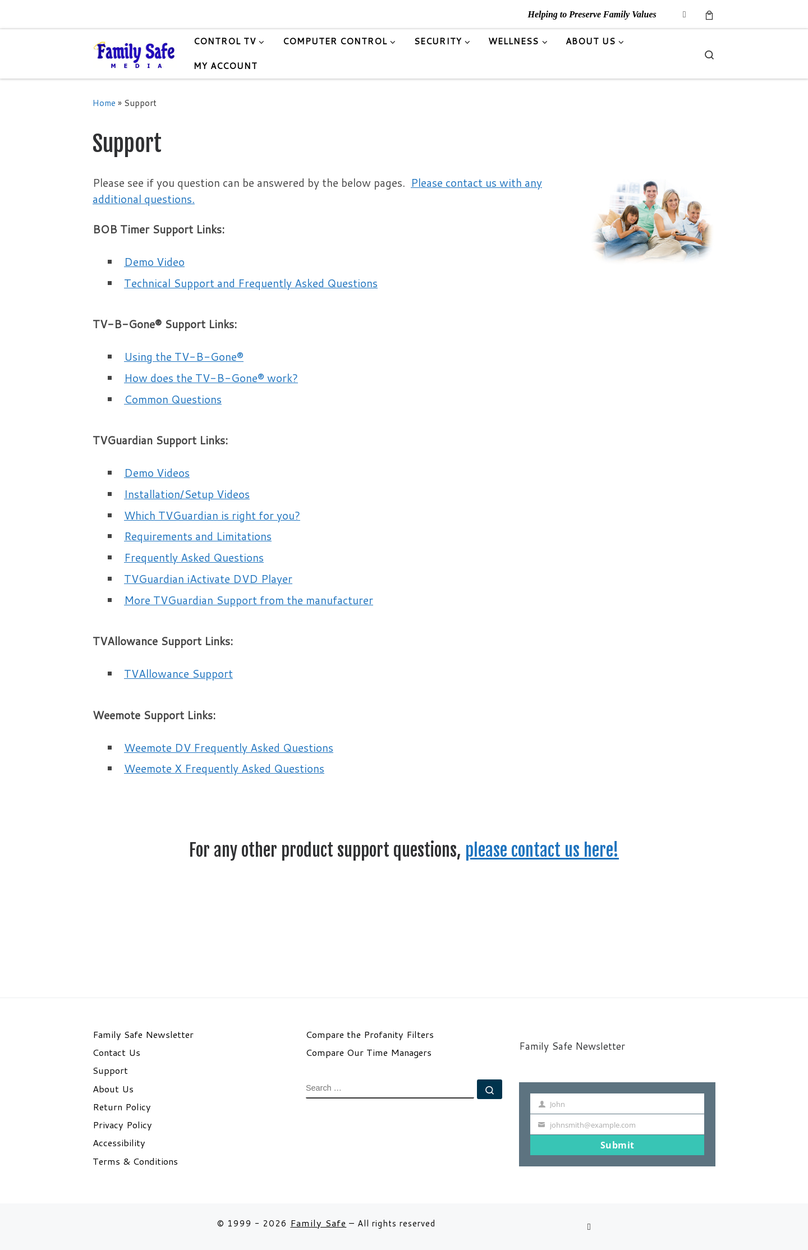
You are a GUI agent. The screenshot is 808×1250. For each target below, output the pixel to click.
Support (110, 1070)
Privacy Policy (122, 1125)
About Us (113, 1089)
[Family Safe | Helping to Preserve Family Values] (135, 53)
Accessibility (119, 1143)
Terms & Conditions (135, 1161)
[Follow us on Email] (684, 14)
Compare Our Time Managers (368, 1052)
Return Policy (122, 1107)
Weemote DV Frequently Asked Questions (228, 747)
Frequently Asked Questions (194, 557)
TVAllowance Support (178, 673)
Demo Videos (157, 472)
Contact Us (116, 1052)
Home (104, 102)
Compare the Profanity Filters (370, 1034)
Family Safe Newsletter (143, 1034)
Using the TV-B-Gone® (184, 356)
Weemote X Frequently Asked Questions (224, 768)
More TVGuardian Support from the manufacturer (248, 600)
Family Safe (318, 1222)
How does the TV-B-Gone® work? (211, 377)
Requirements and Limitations (198, 536)
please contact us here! (542, 850)
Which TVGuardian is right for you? (212, 515)
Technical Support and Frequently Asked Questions (251, 283)
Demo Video (154, 261)
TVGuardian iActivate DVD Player (208, 578)
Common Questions (173, 399)
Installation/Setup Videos (187, 494)
